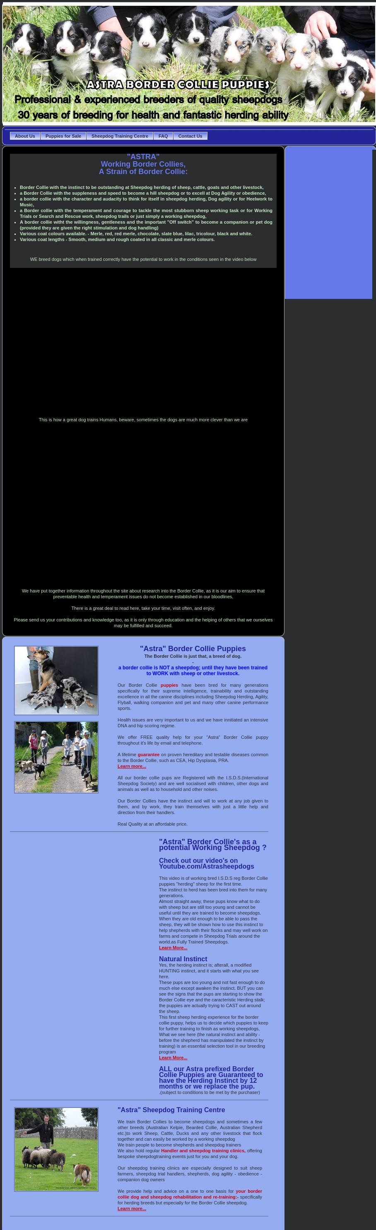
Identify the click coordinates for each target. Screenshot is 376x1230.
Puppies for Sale (63, 136)
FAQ (163, 136)
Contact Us (190, 136)
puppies (169, 685)
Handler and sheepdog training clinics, (203, 1150)
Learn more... (132, 766)
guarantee (149, 754)
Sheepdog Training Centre (120, 136)
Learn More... (173, 947)
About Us (25, 136)
